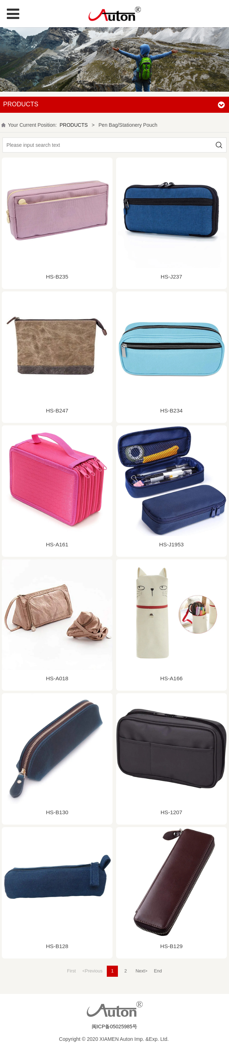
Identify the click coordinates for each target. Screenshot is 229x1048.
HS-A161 (57, 544)
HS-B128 (57, 946)
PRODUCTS (73, 125)
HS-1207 (171, 812)
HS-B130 (57, 812)
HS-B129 (171, 946)
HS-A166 (171, 678)
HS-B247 (57, 410)
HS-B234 (171, 410)
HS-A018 (57, 678)
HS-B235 (57, 277)
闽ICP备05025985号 (115, 1026)
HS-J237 (171, 277)
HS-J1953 (171, 544)
